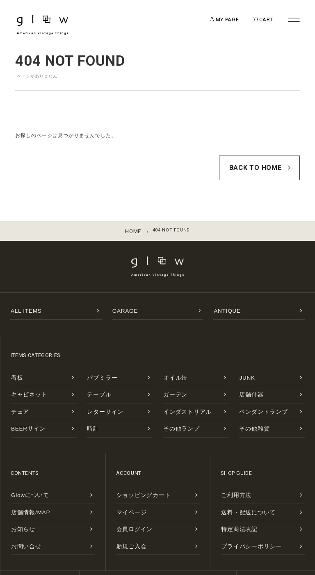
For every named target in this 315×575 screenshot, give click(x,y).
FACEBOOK (276, 538)
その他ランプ (176, 404)
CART (253, 21)
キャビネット (24, 377)
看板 (15, 364)
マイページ (127, 481)
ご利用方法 (232, 467)
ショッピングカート (136, 467)
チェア (17, 391)
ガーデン (172, 377)
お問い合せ (22, 508)
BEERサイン (24, 404)
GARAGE (122, 300)
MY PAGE (212, 21)
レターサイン (100, 391)
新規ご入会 (127, 508)
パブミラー (98, 364)
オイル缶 (172, 364)
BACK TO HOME (266, 164)
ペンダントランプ (256, 391)
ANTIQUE (224, 300)
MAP (118, 538)
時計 (91, 404)
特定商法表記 (234, 494)
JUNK (245, 364)
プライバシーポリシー (243, 508)
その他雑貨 (250, 404)
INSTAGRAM (197, 538)
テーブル (96, 377)
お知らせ (20, 494)
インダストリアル (180, 391)
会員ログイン (129, 494)
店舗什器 (248, 377)
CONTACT (39, 538)
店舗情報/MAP (25, 481)
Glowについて (25, 467)
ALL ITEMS (22, 300)
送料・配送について (240, 481)
